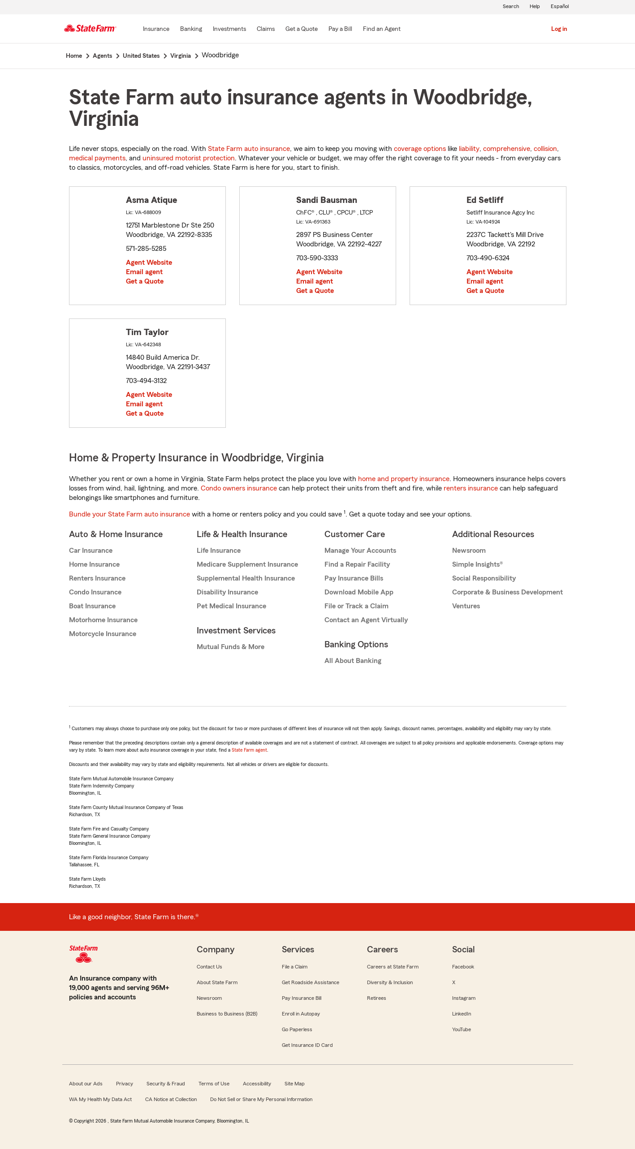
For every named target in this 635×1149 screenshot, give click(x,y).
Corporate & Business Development (507, 592)
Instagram (463, 998)
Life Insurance (219, 550)
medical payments (97, 158)
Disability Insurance (227, 592)
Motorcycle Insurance (102, 633)
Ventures (466, 606)
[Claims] (266, 29)
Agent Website (149, 262)
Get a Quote (145, 281)
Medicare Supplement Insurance (247, 564)
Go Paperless (297, 1029)
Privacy (124, 1083)
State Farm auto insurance (249, 148)
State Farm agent (249, 750)
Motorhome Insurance (103, 620)
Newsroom (469, 550)
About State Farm (217, 982)
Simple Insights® (477, 564)
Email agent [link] (144, 271)
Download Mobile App (358, 592)
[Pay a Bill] (340, 29)
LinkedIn (461, 1013)
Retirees (376, 998)
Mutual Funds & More (230, 646)
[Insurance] (156, 29)
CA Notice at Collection (171, 1099)
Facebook (463, 966)
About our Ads (86, 1083)
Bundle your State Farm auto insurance (129, 514)
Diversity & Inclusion (390, 982)
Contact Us (209, 966)
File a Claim (294, 966)
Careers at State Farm (393, 966)
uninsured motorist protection (189, 158)
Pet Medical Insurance (231, 606)
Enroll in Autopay (301, 1013)
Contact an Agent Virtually (366, 620)
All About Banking (352, 660)
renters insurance (471, 488)
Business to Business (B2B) (227, 1013)
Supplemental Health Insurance (246, 578)
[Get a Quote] (302, 29)
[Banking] (191, 29)
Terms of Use (214, 1083)
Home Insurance (94, 564)
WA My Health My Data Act (100, 1099)
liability (469, 148)
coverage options (420, 148)
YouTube (461, 1029)
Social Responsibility (484, 578)
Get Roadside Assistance (310, 982)
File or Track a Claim (356, 606)
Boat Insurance (92, 606)
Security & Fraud (166, 1083)
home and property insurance (403, 478)
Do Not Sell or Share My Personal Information (261, 1099)
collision (545, 148)
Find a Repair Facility (357, 564)
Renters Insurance (97, 578)
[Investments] (229, 29)
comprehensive (506, 148)
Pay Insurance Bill (301, 998)
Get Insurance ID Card (307, 1045)
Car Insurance (90, 550)
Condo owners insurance (239, 488)
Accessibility (257, 1083)
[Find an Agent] (382, 29)
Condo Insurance (95, 592)
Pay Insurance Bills (353, 578)
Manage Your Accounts (360, 550)
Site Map (295, 1083)
